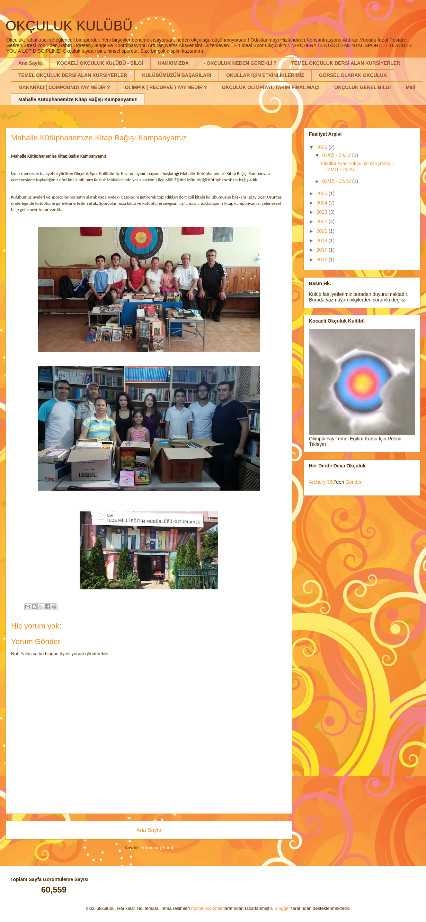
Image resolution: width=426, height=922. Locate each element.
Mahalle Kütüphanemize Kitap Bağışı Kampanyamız (77, 99)
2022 (323, 221)
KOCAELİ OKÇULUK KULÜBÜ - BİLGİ (100, 63)
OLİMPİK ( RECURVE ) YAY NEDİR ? (166, 87)
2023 (323, 212)
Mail (410, 87)
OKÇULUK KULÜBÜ (69, 25)
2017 (323, 250)
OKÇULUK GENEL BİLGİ (362, 87)
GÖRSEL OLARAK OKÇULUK (353, 75)
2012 (323, 259)
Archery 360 (322, 482)
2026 (323, 147)
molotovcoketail (206, 908)
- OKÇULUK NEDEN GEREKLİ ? (240, 63)
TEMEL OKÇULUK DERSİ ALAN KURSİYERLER (345, 63)
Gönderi (354, 482)
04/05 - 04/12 (337, 155)
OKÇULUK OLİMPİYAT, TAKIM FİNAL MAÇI (270, 87)
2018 (323, 240)
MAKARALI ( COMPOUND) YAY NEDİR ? (64, 87)
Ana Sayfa (30, 63)
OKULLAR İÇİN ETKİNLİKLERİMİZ (265, 75)
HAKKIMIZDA (173, 63)
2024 (323, 202)
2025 (323, 193)
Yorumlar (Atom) (157, 847)
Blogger (282, 908)
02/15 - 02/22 (337, 181)
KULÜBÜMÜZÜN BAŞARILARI (176, 75)
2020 (323, 231)
